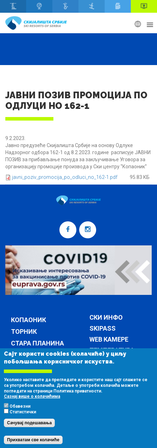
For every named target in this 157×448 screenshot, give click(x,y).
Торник (24, 331)
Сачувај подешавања (29, 432)
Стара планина (37, 343)
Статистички (23, 421)
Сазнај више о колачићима (32, 406)
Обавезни (20, 416)
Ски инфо (106, 317)
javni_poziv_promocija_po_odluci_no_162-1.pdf (64, 177)
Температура (111, 350)
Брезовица (29, 355)
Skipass (102, 328)
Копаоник (28, 320)
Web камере (108, 339)
